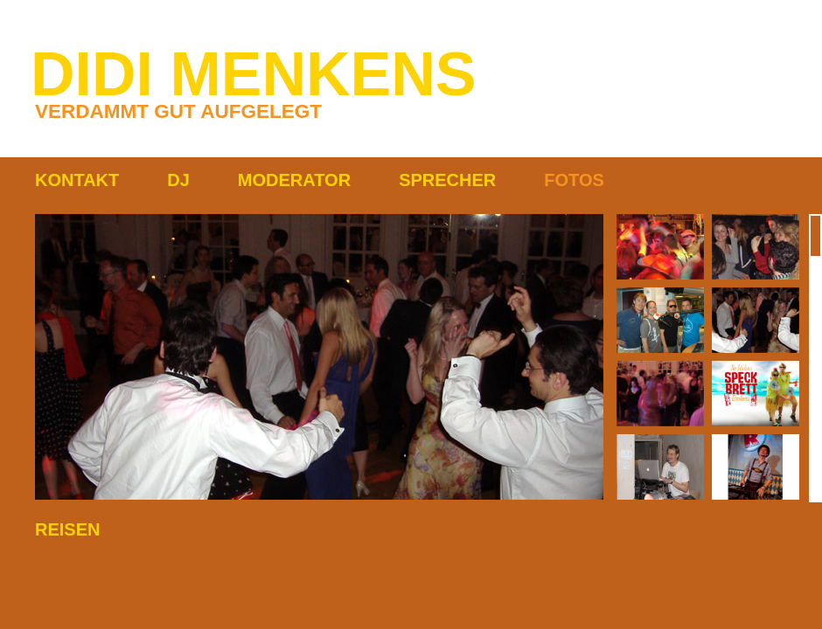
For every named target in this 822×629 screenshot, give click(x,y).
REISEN (67, 529)
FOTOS (574, 180)
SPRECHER (447, 180)
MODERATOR (294, 180)
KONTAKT (77, 180)
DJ (178, 180)
